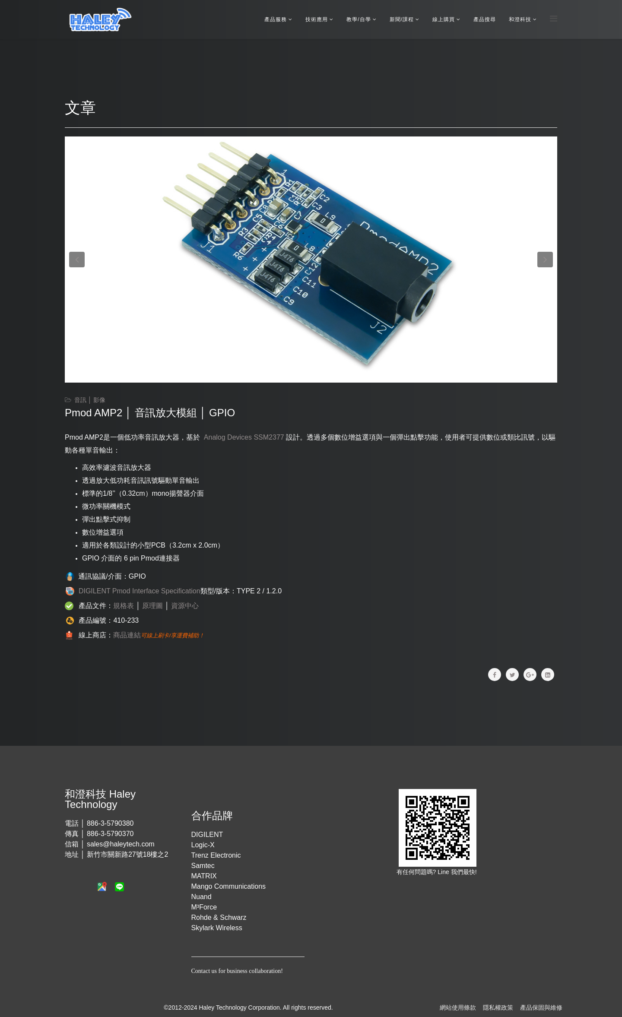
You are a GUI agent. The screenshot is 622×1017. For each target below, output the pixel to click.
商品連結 (127, 635)
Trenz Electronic (216, 855)
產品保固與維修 (541, 1007)
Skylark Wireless (216, 927)
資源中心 (185, 605)
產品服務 (275, 19)
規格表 (123, 605)
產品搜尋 (484, 19)
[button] (77, 259)
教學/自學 (358, 19)
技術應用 (316, 19)
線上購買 (443, 19)
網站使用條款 (458, 1007)
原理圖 (152, 605)
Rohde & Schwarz (219, 917)
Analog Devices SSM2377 (244, 437)
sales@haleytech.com (121, 844)
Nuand (201, 896)
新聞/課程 (402, 19)
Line (444, 871)
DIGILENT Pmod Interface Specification (139, 591)
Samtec (203, 865)
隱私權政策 (498, 1007)
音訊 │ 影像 (90, 399)
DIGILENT (207, 834)
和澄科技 (520, 19)
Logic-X (203, 845)
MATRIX (204, 876)
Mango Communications (228, 886)
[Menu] (553, 19)
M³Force (204, 907)
